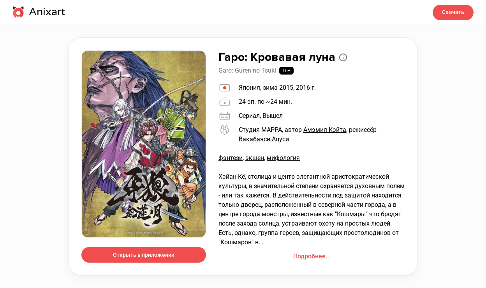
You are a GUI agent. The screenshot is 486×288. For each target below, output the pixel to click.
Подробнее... (311, 256)
